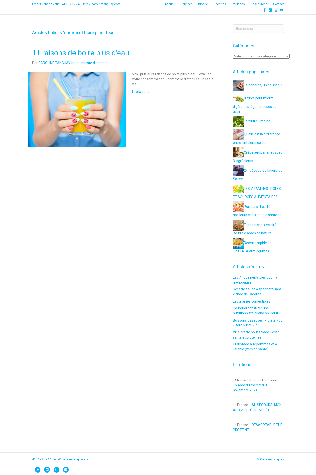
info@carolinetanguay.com (101, 4)
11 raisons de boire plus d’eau (80, 52)
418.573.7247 (71, 4)
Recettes (220, 4)
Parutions (238, 4)
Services (187, 4)
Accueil (170, 4)
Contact (278, 4)
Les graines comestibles (251, 301)
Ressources (259, 4)
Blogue (203, 4)
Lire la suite (141, 92)
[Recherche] (258, 28)
